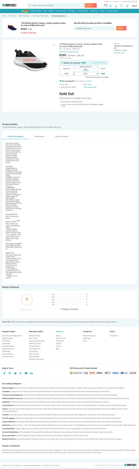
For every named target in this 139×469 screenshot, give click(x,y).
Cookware (66, 405)
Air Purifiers (49, 450)
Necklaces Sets (55, 422)
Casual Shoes (39, 415)
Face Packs (78, 439)
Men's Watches (31, 422)
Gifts (111, 432)
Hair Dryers (22, 402)
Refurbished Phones (68, 388)
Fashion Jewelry (67, 422)
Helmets (44, 425)
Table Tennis (84, 435)
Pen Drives (71, 398)
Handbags (112, 409)
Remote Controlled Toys (53, 428)
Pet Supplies (35, 432)
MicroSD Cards (124, 398)
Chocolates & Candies (90, 432)
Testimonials (33, 351)
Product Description (16, 136)
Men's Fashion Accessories (57, 409)
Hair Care (56, 439)
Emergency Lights (33, 402)
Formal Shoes (63, 415)
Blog (57, 349)
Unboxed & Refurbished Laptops (74, 391)
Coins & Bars (20, 422)
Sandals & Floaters (51, 415)
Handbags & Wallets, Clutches (98, 409)
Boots (95, 415)
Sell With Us (107, 1)
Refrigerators (72, 395)
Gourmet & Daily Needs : (10, 432)
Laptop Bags (28, 418)
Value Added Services (100, 388)
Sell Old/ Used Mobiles (116, 388)
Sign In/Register (7, 338)
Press (85, 341)
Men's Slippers (29, 415)
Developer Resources (36, 359)
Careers (58, 346)
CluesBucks (6, 343)
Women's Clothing (15, 409)
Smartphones (31, 388)
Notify (121, 28)
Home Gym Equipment (23, 435)
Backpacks (47, 398)
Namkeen (49, 432)
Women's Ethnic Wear (40, 409)
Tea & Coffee (77, 432)
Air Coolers (40, 450)
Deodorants (35, 439)
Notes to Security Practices (32, 465)
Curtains (108, 405)
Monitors (49, 391)
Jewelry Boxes (107, 422)
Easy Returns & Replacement (12, 336)
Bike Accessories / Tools (19, 425)
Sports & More (83, 11)
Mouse (93, 398)
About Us (59, 332)
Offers (102, 11)
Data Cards (106, 391)
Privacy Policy (6, 465)
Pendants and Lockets (81, 422)
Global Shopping (112, 11)
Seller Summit (34, 354)
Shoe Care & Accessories (106, 415)
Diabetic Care (68, 435)
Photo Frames (49, 452)
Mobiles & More (36, 11)
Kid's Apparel (102, 428)
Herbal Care (94, 439)
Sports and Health (8, 435)
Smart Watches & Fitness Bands (107, 398)
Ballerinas (82, 415)
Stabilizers (19, 452)
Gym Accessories (48, 435)
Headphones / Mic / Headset (63, 450)
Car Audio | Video (121, 425)
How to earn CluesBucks (99, 62)
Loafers (89, 415)
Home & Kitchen (61, 11)
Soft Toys (66, 428)
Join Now (88, 81)
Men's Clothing (27, 409)
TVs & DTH (27, 395)
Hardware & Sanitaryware (31, 405)
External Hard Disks (83, 398)
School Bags (107, 418)
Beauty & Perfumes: (9, 439)
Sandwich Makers (93, 450)
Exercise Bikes (36, 435)
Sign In (134, 6)
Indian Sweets (104, 432)
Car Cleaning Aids (35, 425)
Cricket (76, 435)
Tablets (78, 388)
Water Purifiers (45, 402)
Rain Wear (80, 452)
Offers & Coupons (8, 450)
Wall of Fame (55, 465)
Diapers (18, 428)
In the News (60, 341)
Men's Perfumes (46, 439)
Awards (58, 343)
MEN (45, 11)
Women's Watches (43, 422)
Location (106, 6)
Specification (39, 136)
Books (42, 432)
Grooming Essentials (23, 439)
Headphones (28, 398)
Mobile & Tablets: (8, 388)
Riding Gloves (82, 425)
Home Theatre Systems (40, 395)
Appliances (72, 11)
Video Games (57, 391)
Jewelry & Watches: (9, 422)
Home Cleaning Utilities (89, 405)
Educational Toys (27, 428)
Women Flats (73, 415)
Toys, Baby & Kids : (8, 428)
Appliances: (6, 402)
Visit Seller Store (119, 53)
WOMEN (51, 11)
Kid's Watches (117, 422)
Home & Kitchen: (8, 405)
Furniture (59, 405)
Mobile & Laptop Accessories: (12, 398)
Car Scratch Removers (106, 425)
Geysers (106, 402)
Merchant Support (89, 336)
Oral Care (86, 439)
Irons (118, 450)
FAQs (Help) (6, 351)
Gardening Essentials (119, 405)
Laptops (13, 391)
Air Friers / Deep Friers (107, 450)
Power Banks (37, 398)
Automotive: (6, 425)
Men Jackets (131, 450)
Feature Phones (42, 388)
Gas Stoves (31, 450)
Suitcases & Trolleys (60, 418)
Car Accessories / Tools (69, 425)
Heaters (26, 452)
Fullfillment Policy (35, 343)
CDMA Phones (87, 388)
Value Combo (104, 439)
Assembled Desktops (93, 391)
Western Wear (82, 409)
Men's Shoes (59, 452)
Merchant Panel (34, 336)
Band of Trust (60, 338)
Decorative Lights (70, 452)
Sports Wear (72, 409)
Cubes (83, 428)
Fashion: (5, 409)
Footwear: (5, 415)
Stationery (56, 432)
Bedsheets (18, 405)
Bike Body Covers (54, 425)
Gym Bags (85, 418)
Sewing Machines (96, 402)
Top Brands (97, 452)
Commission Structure (37, 341)
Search (90, 5)
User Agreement (8, 356)
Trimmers (14, 402)
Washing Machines (84, 395)
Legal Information (61, 136)
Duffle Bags (19, 418)
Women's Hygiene (116, 439)
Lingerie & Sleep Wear (10, 411)
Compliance (46, 465)
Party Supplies (75, 428)
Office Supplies (25, 432)
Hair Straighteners (69, 402)
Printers (20, 391)
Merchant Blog (34, 356)
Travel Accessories (74, 418)
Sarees (119, 409)
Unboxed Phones (54, 388)
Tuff (60, 49)
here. (116, 322)
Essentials (94, 11)
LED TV (123, 450)
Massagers (59, 435)
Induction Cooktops (82, 402)
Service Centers (7, 354)
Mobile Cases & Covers (59, 398)
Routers (26, 391)
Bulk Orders (87, 338)
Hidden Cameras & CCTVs (58, 395)
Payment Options (8, 346)
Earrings (93, 422)
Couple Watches (20, 450)
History (58, 336)
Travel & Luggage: (8, 418)
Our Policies (6, 341)
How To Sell (33, 338)
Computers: (6, 391)
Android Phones (20, 388)
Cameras (107, 395)
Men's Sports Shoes (16, 415)
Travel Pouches (39, 418)
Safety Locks (116, 418)
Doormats (101, 405)
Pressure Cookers (80, 450)
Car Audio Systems (36, 452)
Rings (99, 422)
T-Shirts (125, 409)
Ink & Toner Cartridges (37, 391)
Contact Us (116, 1)
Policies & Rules (34, 346)
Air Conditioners (97, 395)
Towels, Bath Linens (48, 405)
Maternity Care (92, 428)
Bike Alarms (132, 425)
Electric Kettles (56, 402)
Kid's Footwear (39, 428)
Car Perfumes (93, 425)
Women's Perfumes (66, 439)
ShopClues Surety (8, 349)
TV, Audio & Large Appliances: (12, 395)
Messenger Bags (96, 418)
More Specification (90, 87)
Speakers (114, 395)
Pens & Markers (66, 432)
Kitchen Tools (75, 405)
